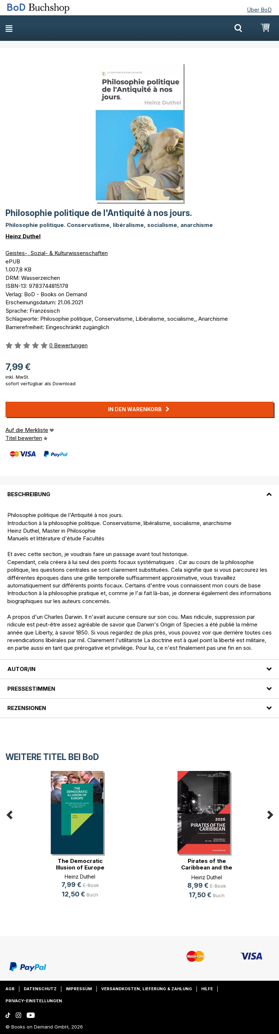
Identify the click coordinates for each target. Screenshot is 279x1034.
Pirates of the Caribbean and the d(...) (206, 867)
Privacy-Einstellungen (33, 1000)
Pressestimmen (31, 688)
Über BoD (259, 9)
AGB (10, 988)
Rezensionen (26, 708)
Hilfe (207, 988)
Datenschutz (40, 988)
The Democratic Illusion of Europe (80, 864)
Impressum (79, 988)
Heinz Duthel (23, 236)
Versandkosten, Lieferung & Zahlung (146, 988)
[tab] (139, 490)
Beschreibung (28, 494)
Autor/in (21, 668)
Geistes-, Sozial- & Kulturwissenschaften (56, 253)
